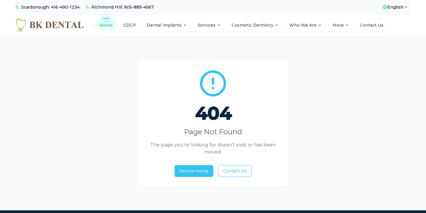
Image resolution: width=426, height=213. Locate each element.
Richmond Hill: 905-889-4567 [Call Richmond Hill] (122, 7)
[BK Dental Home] (49, 25)
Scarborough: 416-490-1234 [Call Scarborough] (50, 7)
